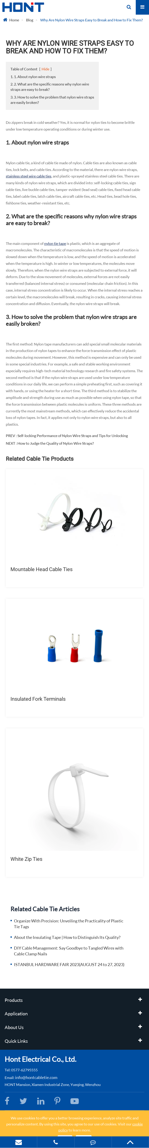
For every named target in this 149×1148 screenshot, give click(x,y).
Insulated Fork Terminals (38, 699)
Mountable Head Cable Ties (41, 569)
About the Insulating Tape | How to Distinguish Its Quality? (67, 937)
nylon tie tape (55, 243)
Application (16, 1013)
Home (14, 20)
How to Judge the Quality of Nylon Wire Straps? (55, 443)
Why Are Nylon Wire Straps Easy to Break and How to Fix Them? (91, 20)
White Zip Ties (26, 859)
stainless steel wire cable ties (28, 176)
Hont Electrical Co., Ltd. (40, 1059)
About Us (14, 1027)
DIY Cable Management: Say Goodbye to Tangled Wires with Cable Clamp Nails (68, 951)
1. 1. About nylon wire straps (33, 76)
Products (14, 1000)
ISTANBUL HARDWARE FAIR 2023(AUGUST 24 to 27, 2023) (69, 964)
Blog (29, 20)
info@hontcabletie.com (36, 1077)
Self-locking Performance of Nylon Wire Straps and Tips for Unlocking (72, 435)
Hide (45, 69)
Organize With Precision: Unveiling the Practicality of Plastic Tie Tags (68, 923)
